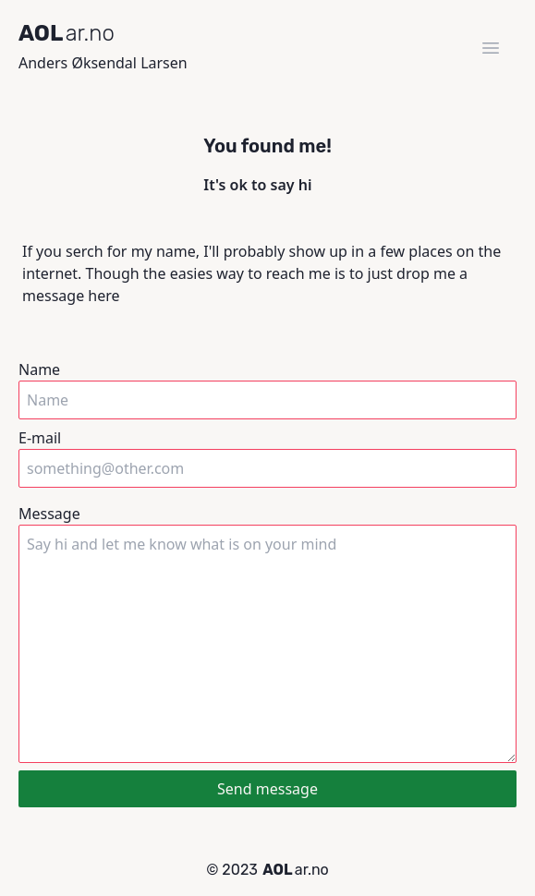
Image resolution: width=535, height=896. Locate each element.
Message (267, 633)
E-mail (267, 458)
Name (267, 389)
